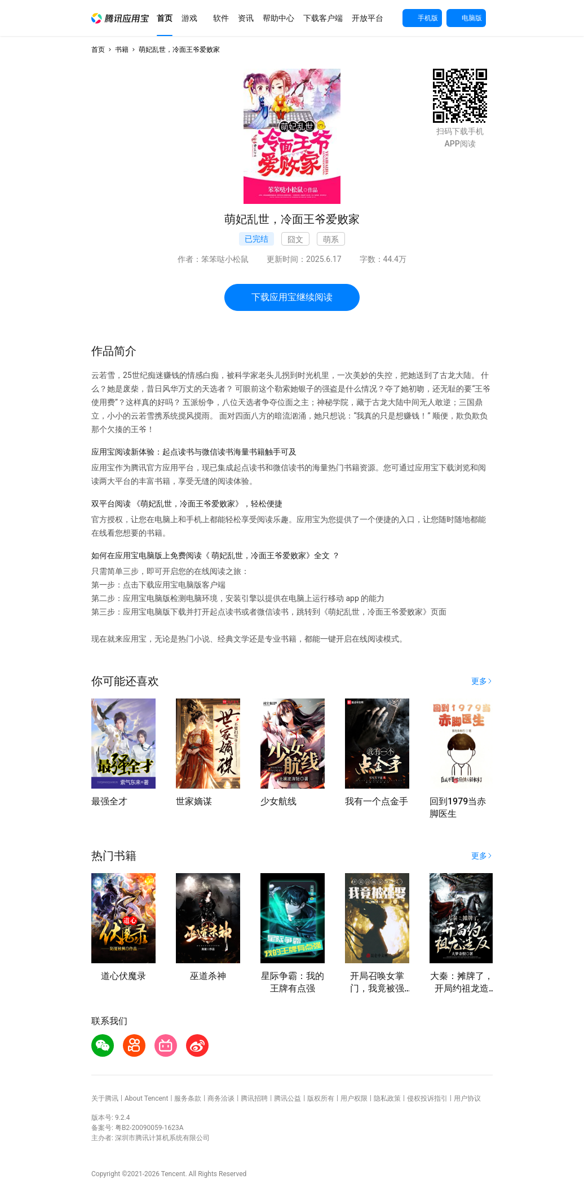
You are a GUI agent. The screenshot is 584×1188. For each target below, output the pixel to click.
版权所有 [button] (320, 1098)
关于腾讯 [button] (104, 1098)
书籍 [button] (122, 50)
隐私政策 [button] (387, 1098)
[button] (120, 18)
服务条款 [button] (187, 1098)
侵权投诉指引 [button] (427, 1098)
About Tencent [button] (146, 1098)
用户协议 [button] (467, 1098)
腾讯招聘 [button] (254, 1098)
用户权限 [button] (354, 1098)
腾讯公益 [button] (287, 1098)
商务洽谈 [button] (221, 1098)
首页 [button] (98, 50)
